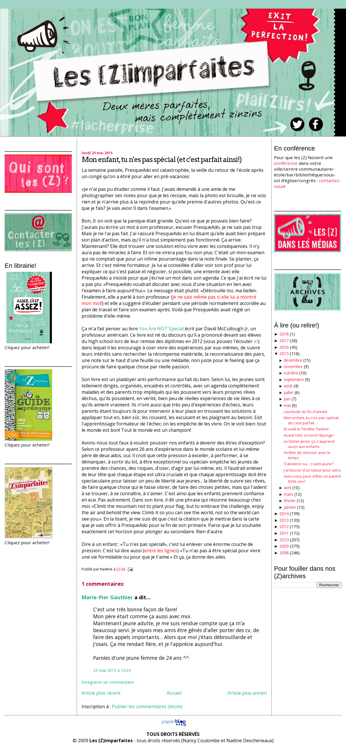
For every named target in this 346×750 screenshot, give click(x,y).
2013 (284, 520)
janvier (290, 507)
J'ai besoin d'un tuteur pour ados (312, 470)
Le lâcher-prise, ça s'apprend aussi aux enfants (309, 444)
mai (287, 405)
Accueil (174, 693)
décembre (293, 360)
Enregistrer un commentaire (108, 682)
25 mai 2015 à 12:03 (112, 670)
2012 (284, 526)
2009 (284, 546)
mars (288, 494)
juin (287, 399)
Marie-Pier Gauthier (107, 597)
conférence (286, 163)
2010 (284, 539)
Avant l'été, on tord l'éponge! (309, 435)
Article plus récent (101, 693)
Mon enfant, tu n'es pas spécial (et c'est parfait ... (311, 420)
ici (256, 341)
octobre (291, 373)
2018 (284, 334)
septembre (294, 379)
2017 (284, 340)
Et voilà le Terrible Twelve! (306, 428)
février (290, 500)
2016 (284, 347)
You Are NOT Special (161, 328)
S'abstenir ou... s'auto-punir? (309, 463)
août (288, 386)
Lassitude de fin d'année (305, 411)
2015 (284, 353)
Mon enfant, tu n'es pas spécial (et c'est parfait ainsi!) (162, 159)
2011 (284, 533)
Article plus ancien (247, 693)
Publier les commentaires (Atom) (147, 706)
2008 (284, 552)
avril (287, 487)
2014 (284, 513)
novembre (293, 366)
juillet (289, 392)
